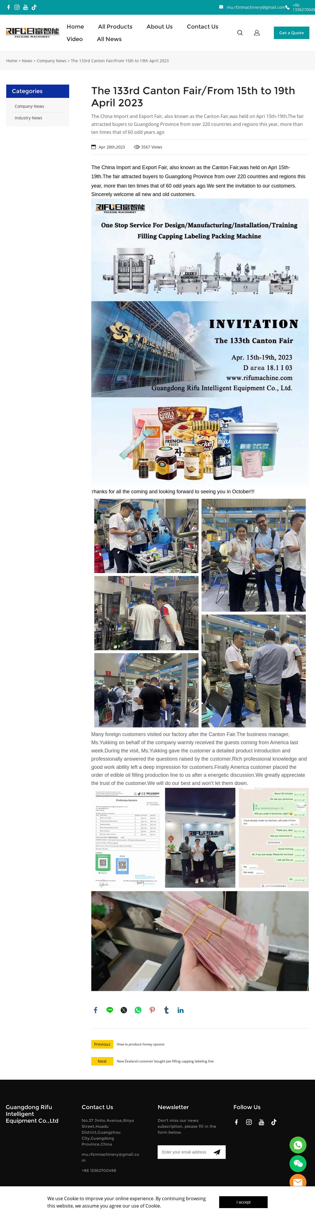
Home (75, 26)
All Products (115, 26)
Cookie (71, 1198)
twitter (124, 1009)
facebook (95, 1009)
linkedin (180, 1009)
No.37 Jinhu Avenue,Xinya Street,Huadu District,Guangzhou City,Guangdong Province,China (108, 1131)
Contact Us (202, 26)
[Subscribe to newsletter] (217, 1151)
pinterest (152, 1009)
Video (75, 39)
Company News (51, 60)
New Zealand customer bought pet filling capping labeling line (165, 1060)
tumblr (166, 1009)
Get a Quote (291, 32)
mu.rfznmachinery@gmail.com (256, 7)
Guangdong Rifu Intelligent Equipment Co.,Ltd (32, 1113)
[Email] (183, 1151)
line (109, 1009)
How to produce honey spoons (140, 1043)
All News (109, 39)
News (27, 60)
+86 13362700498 (99, 1169)
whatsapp (138, 1009)
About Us (160, 26)
